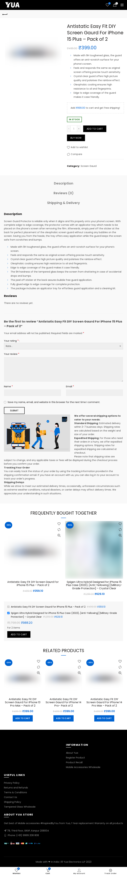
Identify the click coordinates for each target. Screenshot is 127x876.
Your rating (11, 341)
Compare (76, 154)
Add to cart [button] (22, 718)
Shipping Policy (12, 802)
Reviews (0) (64, 193)
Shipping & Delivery (63, 202)
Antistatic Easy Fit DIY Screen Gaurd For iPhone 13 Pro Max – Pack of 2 (22, 702)
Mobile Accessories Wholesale (83, 767)
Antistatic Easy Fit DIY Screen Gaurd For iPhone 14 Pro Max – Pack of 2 (104, 702)
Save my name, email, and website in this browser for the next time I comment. (54, 402)
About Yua (72, 752)
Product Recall (74, 762)
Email (70, 386)
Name (8, 386)
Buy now (76, 137)
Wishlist (109, 3)
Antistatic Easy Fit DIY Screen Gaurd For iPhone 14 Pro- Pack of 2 (63, 702)
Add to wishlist (79, 147)
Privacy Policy (12, 782)
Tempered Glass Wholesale (20, 806)
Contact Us (10, 797)
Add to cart (95, 128)
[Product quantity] (73, 128)
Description (63, 183)
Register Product (75, 757)
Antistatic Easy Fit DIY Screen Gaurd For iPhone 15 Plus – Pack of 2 (33, 583)
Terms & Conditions (15, 792)
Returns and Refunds (16, 787)
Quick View (59, 535)
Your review (11, 354)
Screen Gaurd (89, 166)
